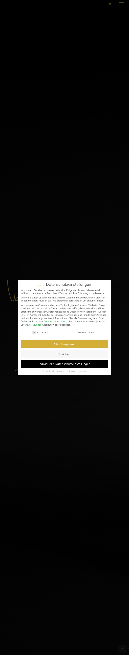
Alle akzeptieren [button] (64, 344)
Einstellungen (34, 324)
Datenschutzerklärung (55, 321)
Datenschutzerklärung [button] (66, 371)
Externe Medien (83, 332)
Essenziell (40, 332)
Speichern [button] (64, 354)
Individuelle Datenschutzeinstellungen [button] (64, 364)
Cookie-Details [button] (49, 371)
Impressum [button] (81, 371)
